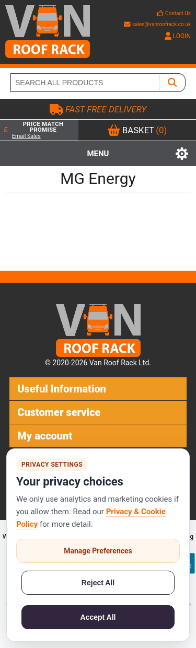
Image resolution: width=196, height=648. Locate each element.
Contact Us (178, 13)
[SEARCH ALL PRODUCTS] (84, 82)
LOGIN (178, 36)
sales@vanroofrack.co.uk (157, 24)
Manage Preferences (98, 551)
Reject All (98, 582)
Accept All (98, 617)
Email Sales (26, 136)
